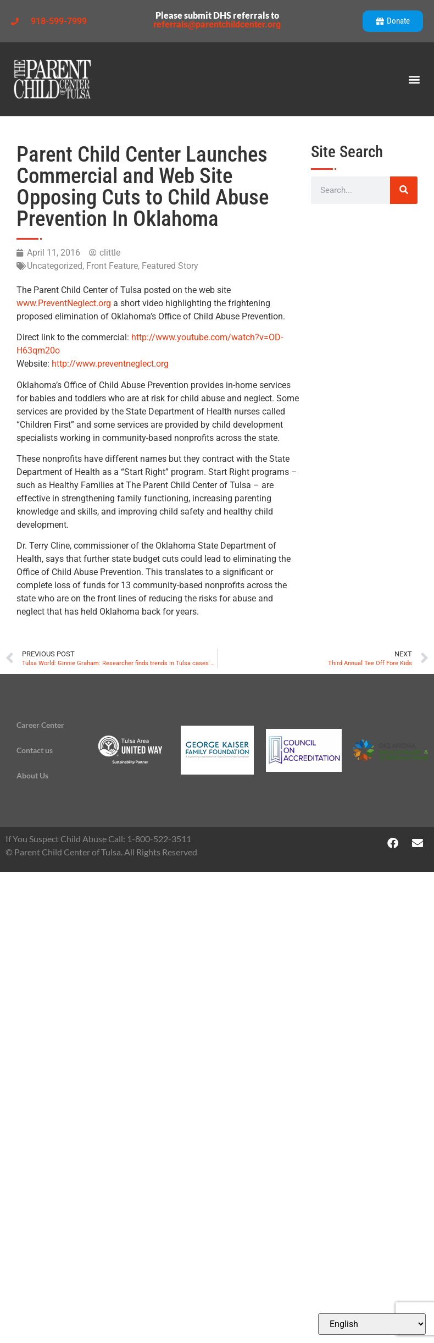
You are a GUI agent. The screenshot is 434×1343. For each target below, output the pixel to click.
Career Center (40, 724)
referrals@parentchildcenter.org (217, 24)
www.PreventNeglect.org (63, 303)
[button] (414, 79)
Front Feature (112, 266)
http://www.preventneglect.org (110, 363)
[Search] (404, 190)
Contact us (34, 750)
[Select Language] (372, 1324)
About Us (32, 775)
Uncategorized (54, 266)
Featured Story (170, 266)
